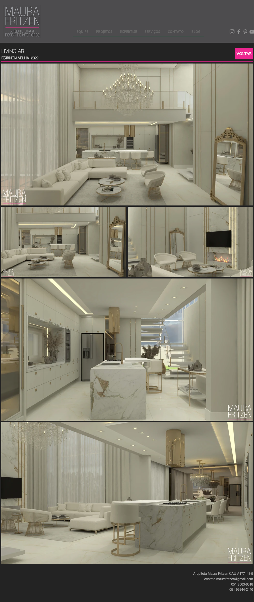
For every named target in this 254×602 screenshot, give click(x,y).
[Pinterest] (245, 32)
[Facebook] (239, 32)
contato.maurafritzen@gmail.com (228, 579)
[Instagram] (232, 32)
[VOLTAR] (244, 53)
